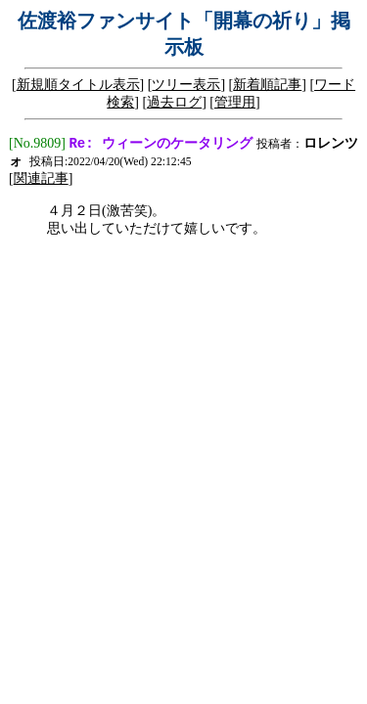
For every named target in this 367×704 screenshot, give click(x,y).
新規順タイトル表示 (78, 84)
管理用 (234, 102)
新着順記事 (267, 84)
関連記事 (41, 180)
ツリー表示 (186, 84)
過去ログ (174, 102)
